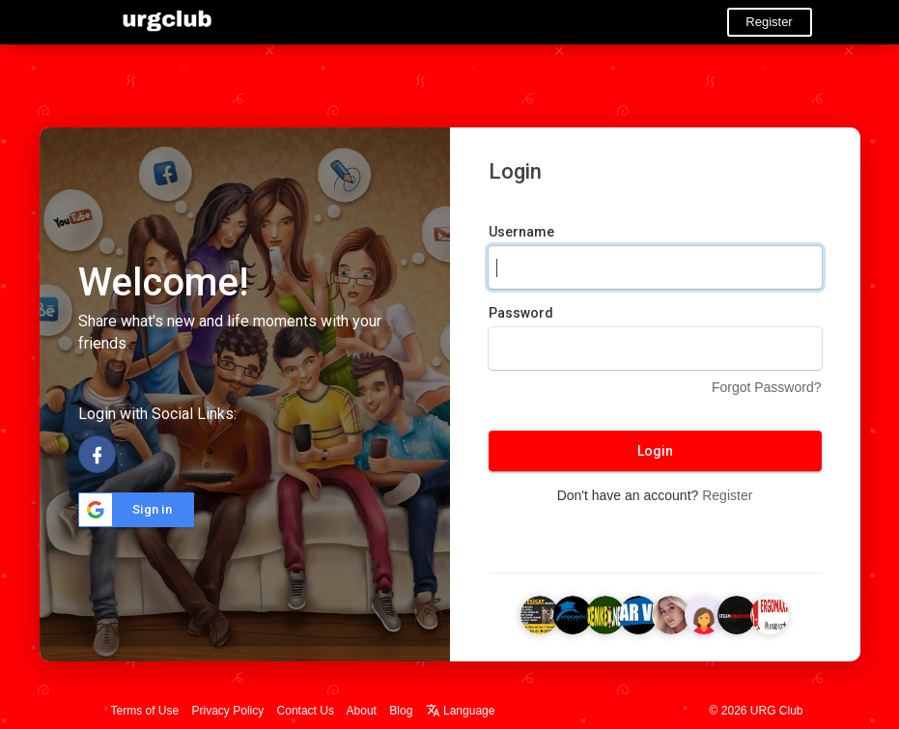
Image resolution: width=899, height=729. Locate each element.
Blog (400, 710)
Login (655, 451)
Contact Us (305, 710)
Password (521, 313)
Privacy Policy (228, 710)
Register (768, 21)
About (362, 710)
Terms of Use (145, 710)
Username (521, 231)
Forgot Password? (767, 387)
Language (460, 710)
